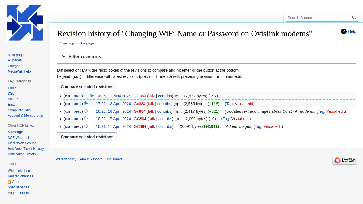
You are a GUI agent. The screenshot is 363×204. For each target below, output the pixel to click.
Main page (16, 55)
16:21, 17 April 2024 (113, 126)
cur (67, 103)
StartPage (15, 132)
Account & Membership (25, 116)
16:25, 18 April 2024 (113, 111)
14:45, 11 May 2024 (113, 96)
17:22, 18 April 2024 (113, 103)
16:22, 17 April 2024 (113, 118)
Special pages (18, 187)
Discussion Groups (22, 143)
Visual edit (244, 103)
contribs (165, 96)
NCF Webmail (18, 138)
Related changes (20, 176)
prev (77, 96)
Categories (16, 66)
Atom (16, 182)
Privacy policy (66, 159)
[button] (206, 56)
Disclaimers (114, 159)
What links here (19, 171)
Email (12, 105)
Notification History (22, 154)
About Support (91, 159)
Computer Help (19, 110)
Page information (20, 193)
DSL (11, 93)
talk (152, 96)
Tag (229, 103)
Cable (12, 88)
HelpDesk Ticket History (26, 149)
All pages (15, 60)
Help (352, 31)
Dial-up (13, 99)
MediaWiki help (19, 71)
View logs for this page (77, 43)
